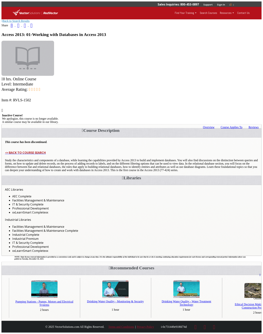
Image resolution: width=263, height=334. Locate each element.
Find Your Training (184, 13)
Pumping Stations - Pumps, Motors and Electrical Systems (44, 303)
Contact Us (243, 13)
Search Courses (208, 13)
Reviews (254, 127)
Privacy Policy (145, 326)
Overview (208, 127)
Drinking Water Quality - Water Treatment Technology (186, 303)
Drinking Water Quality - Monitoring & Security (115, 301)
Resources (226, 13)
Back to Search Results (15, 20)
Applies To (231, 127)
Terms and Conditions (121, 326)
